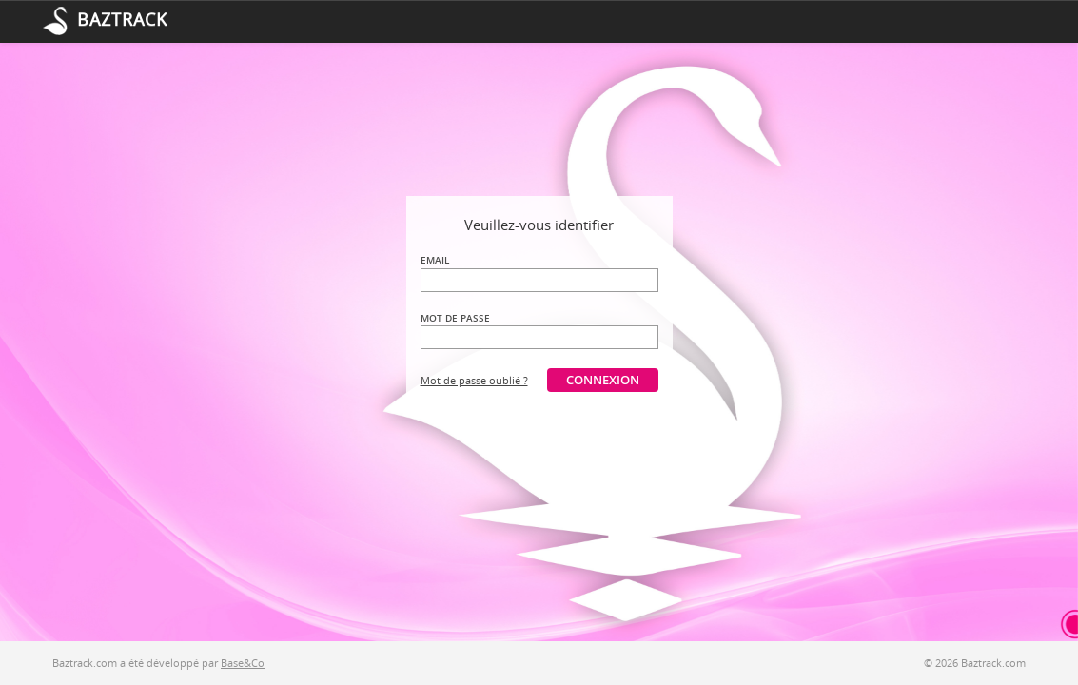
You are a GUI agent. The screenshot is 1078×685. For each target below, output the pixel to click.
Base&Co (243, 663)
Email (435, 259)
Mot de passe (455, 317)
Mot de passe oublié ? (474, 380)
